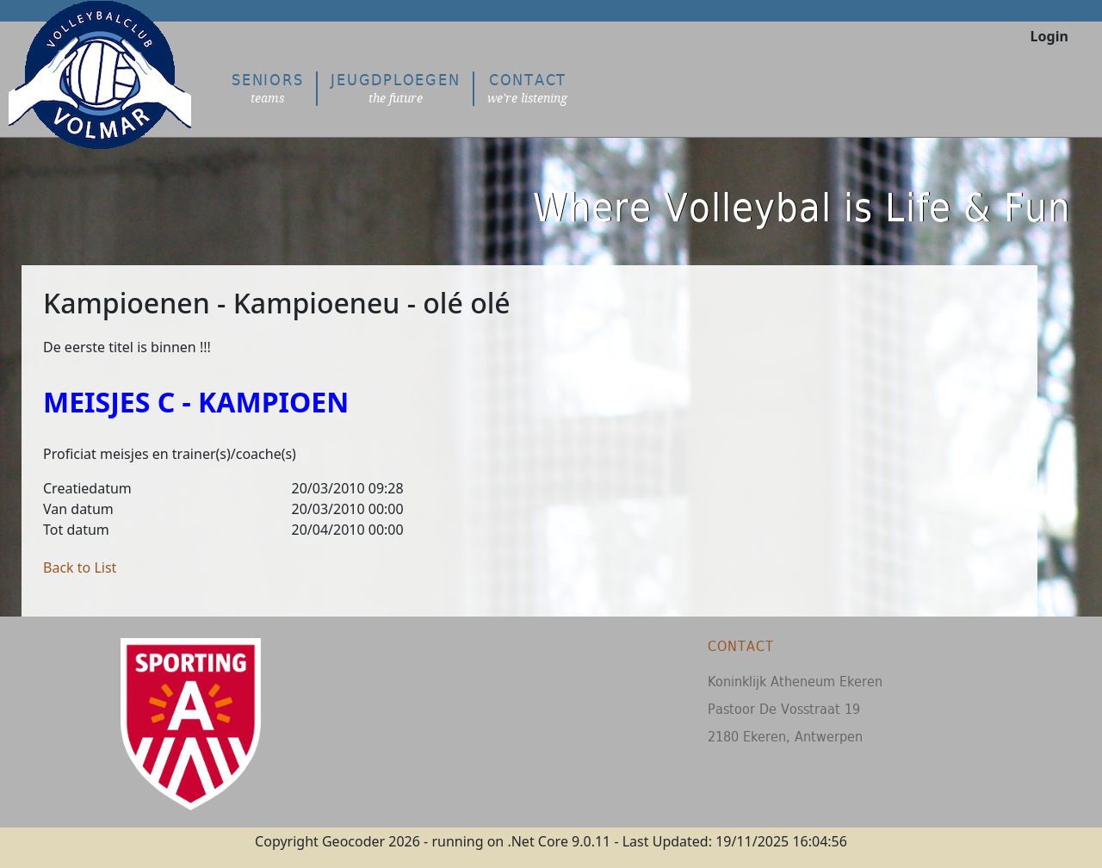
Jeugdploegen (395, 88)
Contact (527, 88)
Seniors (267, 88)
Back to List (79, 567)
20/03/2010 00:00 (348, 508)
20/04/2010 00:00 (348, 529)
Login (1049, 36)
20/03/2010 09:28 (348, 488)
